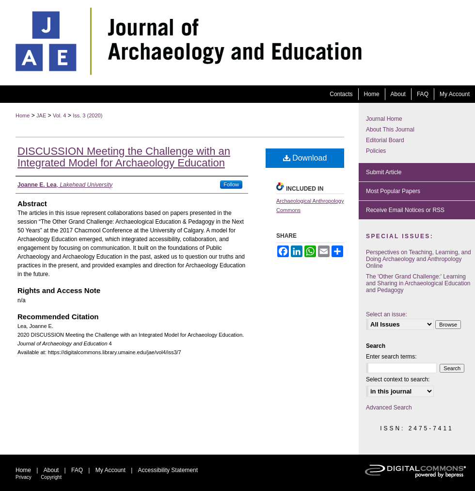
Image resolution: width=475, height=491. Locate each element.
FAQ (77, 470)
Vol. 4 (59, 115)
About (51, 470)
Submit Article (383, 172)
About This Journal (390, 129)
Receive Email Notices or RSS (405, 210)
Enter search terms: (391, 356)
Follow (231, 184)
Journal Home (384, 118)
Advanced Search (389, 407)
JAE (41, 115)
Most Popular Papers (393, 191)
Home (23, 115)
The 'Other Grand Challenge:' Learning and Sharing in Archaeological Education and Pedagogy (418, 283)
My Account (110, 470)
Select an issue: (386, 314)
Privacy (24, 477)
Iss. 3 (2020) (87, 115)
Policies (376, 150)
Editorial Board (385, 140)
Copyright (51, 477)
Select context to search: (397, 379)
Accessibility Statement (168, 470)
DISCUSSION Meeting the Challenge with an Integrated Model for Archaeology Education (123, 157)
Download (305, 158)
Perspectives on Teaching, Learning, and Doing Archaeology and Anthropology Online (418, 259)
